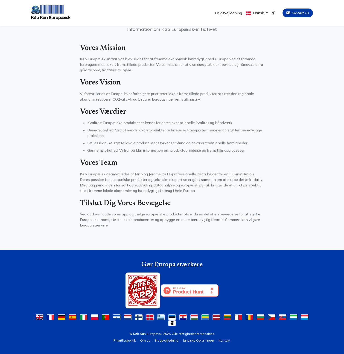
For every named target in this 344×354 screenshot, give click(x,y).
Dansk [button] (255, 13)
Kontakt (224, 340)
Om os (145, 340)
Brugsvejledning (228, 13)
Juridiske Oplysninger (198, 340)
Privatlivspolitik (125, 340)
